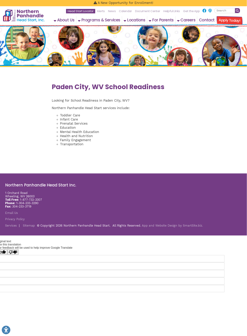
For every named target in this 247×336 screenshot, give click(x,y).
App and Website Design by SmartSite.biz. (172, 225)
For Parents (161, 20)
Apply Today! (229, 20)
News (112, 11)
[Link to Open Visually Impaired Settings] (6, 330)
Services (11, 225)
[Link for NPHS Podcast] (210, 11)
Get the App (191, 11)
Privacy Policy (15, 219)
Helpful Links (171, 11)
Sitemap (29, 225)
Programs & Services (99, 20)
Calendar (125, 11)
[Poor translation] (13, 252)
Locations (134, 20)
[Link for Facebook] (204, 11)
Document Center (147, 11)
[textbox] (224, 10)
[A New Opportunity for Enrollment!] (123, 3)
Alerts (101, 11)
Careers (186, 20)
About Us (64, 20)
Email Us (11, 213)
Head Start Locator (81, 11)
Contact (207, 20)
